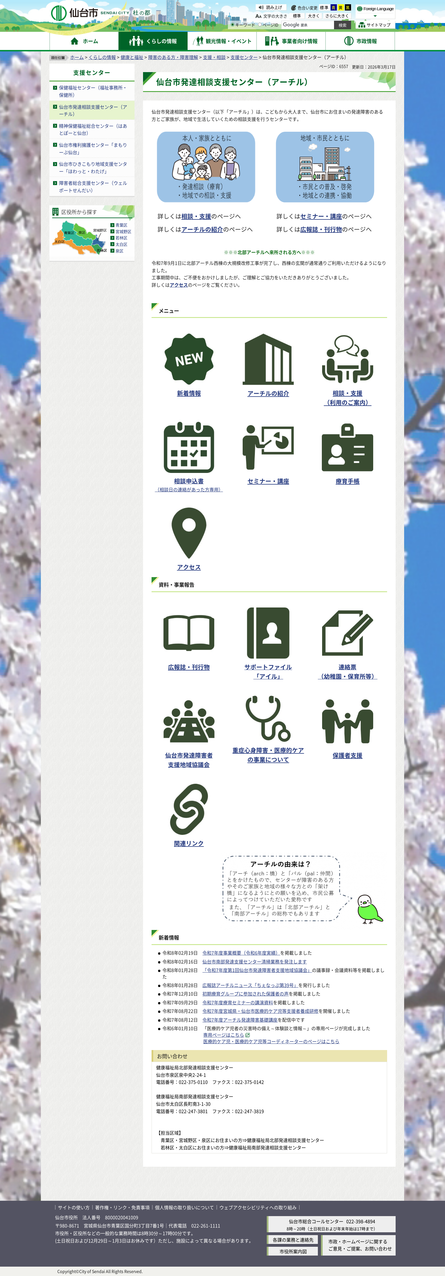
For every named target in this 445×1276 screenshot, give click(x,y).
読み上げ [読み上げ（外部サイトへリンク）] (274, 7)
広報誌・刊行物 (321, 229)
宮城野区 (123, 231)
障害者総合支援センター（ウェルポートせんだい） (93, 186)
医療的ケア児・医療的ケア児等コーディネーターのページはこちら (271, 1041)
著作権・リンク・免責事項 (122, 1207)
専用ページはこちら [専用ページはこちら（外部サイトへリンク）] (223, 1034)
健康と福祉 (132, 57)
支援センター (244, 57)
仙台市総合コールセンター (316, 1221)
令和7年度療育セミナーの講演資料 (237, 1002)
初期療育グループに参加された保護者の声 (245, 993)
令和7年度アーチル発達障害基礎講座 (240, 1019)
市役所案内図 (293, 1251)
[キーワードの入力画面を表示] (232, 24)
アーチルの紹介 (202, 229)
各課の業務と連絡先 (293, 1239)
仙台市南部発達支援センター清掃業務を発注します (254, 961)
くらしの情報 (102, 57)
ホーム (77, 57)
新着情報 (189, 393)
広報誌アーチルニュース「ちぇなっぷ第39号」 (250, 985)
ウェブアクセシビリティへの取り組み (258, 1207)
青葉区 (121, 225)
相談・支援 (196, 216)
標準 (324, 7)
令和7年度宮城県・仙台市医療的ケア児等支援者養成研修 (260, 1010)
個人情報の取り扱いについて (184, 1207)
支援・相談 (214, 57)
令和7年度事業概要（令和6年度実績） (241, 952)
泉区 (119, 250)
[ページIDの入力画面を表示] (260, 24)
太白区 (121, 244)
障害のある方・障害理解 (173, 57)
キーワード (243, 25)
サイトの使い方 (74, 1207)
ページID (268, 25)
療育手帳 (348, 481)
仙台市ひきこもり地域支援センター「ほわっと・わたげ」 (93, 167)
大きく (314, 15)
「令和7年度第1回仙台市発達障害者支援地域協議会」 (257, 970)
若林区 (121, 237)
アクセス (179, 284)
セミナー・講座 (321, 216)
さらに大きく (337, 15)
